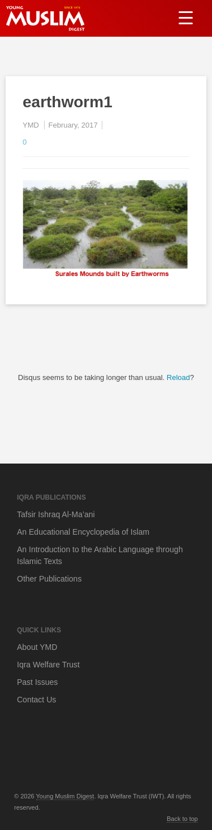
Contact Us (36, 699)
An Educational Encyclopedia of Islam (83, 531)
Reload (178, 377)
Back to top (182, 818)
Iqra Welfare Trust (48, 664)
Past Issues (37, 682)
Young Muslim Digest (65, 796)
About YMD (37, 647)
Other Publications (49, 578)
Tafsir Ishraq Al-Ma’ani (56, 514)
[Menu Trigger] (185, 17)
